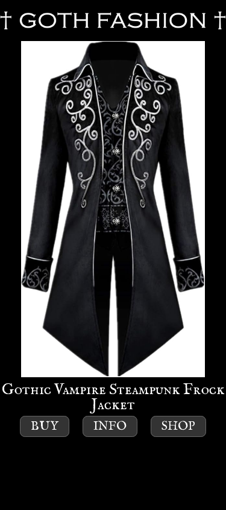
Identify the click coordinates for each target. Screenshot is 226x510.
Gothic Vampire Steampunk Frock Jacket (113, 228)
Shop (178, 426)
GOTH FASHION (113, 20)
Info (110, 426)
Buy (44, 426)
